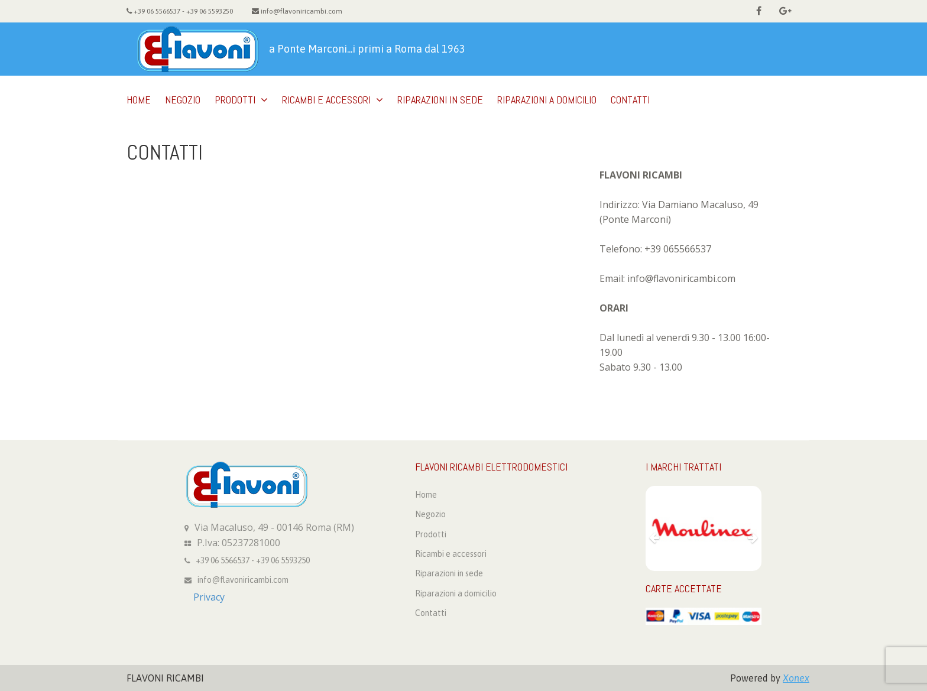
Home (139, 100)
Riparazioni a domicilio (547, 100)
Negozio (182, 100)
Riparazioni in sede (440, 100)
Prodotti (241, 100)
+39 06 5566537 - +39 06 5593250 (180, 11)
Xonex (796, 678)
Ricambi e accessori (332, 100)
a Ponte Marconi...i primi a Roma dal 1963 (367, 49)
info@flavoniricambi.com (297, 11)
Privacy (209, 597)
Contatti (630, 100)
